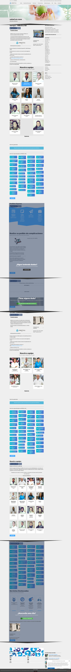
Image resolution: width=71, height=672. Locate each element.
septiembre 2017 (47, 39)
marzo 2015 (47, 45)
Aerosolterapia (40, 187)
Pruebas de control (21, 438)
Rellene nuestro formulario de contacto (26, 304)
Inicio (21, 3)
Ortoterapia (13, 189)
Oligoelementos (14, 176)
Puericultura (21, 179)
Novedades (46, 68)
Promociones (40, 3)
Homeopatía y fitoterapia (40, 165)
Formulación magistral (21, 412)
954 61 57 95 (46, 0)
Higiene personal (30, 169)
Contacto (59, 3)
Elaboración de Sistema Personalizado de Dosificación (31, 181)
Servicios (34, 3)
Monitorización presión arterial (14, 420)
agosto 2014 (47, 54)
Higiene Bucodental (39, 176)
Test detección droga (13, 448)
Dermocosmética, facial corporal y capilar (40, 429)
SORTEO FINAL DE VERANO (48, 27)
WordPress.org (47, 78)
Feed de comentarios (48, 77)
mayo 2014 (46, 57)
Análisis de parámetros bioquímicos (30, 412)
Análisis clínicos (39, 443)
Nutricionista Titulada (39, 157)
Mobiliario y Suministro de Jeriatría (40, 451)
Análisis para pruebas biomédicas (39, 412)
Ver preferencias (66, 668)
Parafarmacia (13, 179)
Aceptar (51, 668)
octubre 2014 (47, 51)
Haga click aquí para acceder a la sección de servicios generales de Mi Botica (26, 402)
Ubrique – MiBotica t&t (18, 25)
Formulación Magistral (30, 157)
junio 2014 (46, 56)
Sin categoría (47, 69)
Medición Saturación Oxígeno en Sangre (30, 451)
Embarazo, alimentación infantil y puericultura (13, 439)
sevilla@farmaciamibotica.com (16, 345)
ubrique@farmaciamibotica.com (17, 58)
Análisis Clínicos (12, 157)
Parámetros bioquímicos (39, 172)
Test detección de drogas (39, 184)
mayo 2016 (46, 44)
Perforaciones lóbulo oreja (22, 166)
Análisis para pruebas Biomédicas (22, 157)
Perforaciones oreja (31, 421)
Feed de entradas (47, 76)
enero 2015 (46, 48)
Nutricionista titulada (13, 416)
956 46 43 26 (52, 0)
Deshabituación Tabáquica (14, 161)
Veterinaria (21, 173)
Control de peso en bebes (22, 170)
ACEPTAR (35, 671)
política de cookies (54, 670)
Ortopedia (21, 447)
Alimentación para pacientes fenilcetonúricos (14, 412)
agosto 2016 (47, 42)
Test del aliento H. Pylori (21, 162)
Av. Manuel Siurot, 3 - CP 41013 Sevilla (36, 662)
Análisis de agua (39, 180)
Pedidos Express (47, 3)
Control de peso (13, 164)
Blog (55, 3)
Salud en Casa (31, 447)
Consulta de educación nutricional (21, 186)
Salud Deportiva (30, 191)
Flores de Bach (31, 176)
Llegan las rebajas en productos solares (52, 29)
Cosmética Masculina (13, 443)
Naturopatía (21, 176)
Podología (13, 186)
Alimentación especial (13, 173)
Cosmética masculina (13, 183)
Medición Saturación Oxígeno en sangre (39, 191)
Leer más (12, 198)
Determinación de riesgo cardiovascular (31, 161)
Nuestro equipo (15, 461)
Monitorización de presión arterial (40, 161)
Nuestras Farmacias (27, 3)
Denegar (58, 668)
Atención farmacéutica (31, 165)
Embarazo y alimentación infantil (13, 169)
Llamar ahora (26, 269)
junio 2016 (46, 43)
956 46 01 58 (56, 0)
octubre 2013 (47, 62)
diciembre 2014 (47, 49)
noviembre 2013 (47, 61)
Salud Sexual (21, 182)
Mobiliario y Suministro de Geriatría (13, 193)
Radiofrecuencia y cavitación (31, 173)
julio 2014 (46, 55)
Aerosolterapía (13, 451)
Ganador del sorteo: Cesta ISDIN (50, 28)
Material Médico (30, 195)
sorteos (46, 70)
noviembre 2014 (47, 50)
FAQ (52, 3)
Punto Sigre (39, 168)
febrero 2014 (47, 60)
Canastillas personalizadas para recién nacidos (31, 186)
